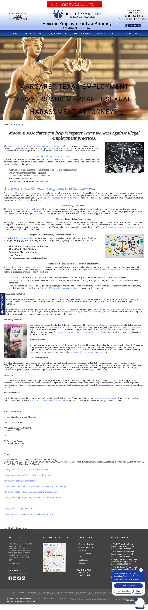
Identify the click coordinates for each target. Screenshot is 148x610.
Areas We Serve (86, 556)
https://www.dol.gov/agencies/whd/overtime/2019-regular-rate (32, 503)
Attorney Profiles (86, 550)
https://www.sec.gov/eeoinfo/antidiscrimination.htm (28, 519)
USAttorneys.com (36, 607)
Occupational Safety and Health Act (24, 212)
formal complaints (96, 214)
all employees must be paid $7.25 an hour (63, 201)
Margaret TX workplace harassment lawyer (66, 292)
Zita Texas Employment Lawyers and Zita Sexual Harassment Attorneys (123, 559)
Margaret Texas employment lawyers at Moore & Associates (36, 146)
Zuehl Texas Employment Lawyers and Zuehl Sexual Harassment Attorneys (124, 552)
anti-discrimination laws (23, 241)
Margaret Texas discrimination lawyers (51, 405)
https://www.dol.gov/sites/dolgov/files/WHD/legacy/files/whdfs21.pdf (35, 492)
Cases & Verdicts (86, 559)
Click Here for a (15, 14)
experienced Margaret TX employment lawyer (110, 273)
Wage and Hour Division (103, 329)
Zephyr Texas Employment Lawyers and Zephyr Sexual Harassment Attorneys (125, 567)
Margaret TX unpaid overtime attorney (24, 196)
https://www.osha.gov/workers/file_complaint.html (28, 481)
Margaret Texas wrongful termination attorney (96, 315)
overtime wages (37, 333)
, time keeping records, (69, 331)
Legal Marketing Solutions (17, 607)
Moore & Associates (110, 403)
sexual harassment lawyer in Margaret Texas (27, 271)
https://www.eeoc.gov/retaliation (19, 514)
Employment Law (86, 553)
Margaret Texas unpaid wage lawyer (104, 356)
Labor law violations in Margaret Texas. (53, 159)
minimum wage (132, 331)
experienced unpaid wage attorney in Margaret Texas (93, 336)
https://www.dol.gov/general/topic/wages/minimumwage (30, 497)
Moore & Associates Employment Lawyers (23, 604)
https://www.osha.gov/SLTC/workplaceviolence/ (26, 475)
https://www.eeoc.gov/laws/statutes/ (20, 486)
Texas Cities (21, 533)
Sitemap (82, 569)
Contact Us (83, 565)
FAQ (81, 562)
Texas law (108, 198)
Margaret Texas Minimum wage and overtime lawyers (49, 191)
